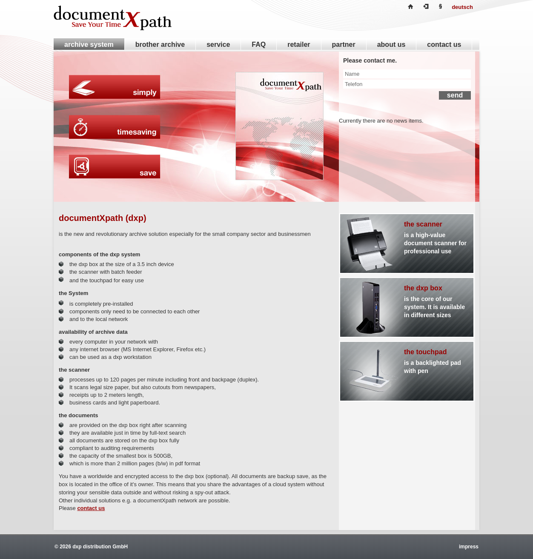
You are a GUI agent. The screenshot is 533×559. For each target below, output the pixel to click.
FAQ (259, 44)
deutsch (462, 7)
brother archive (160, 44)
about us (391, 44)
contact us (91, 508)
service (218, 44)
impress (469, 547)
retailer (298, 44)
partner (343, 44)
